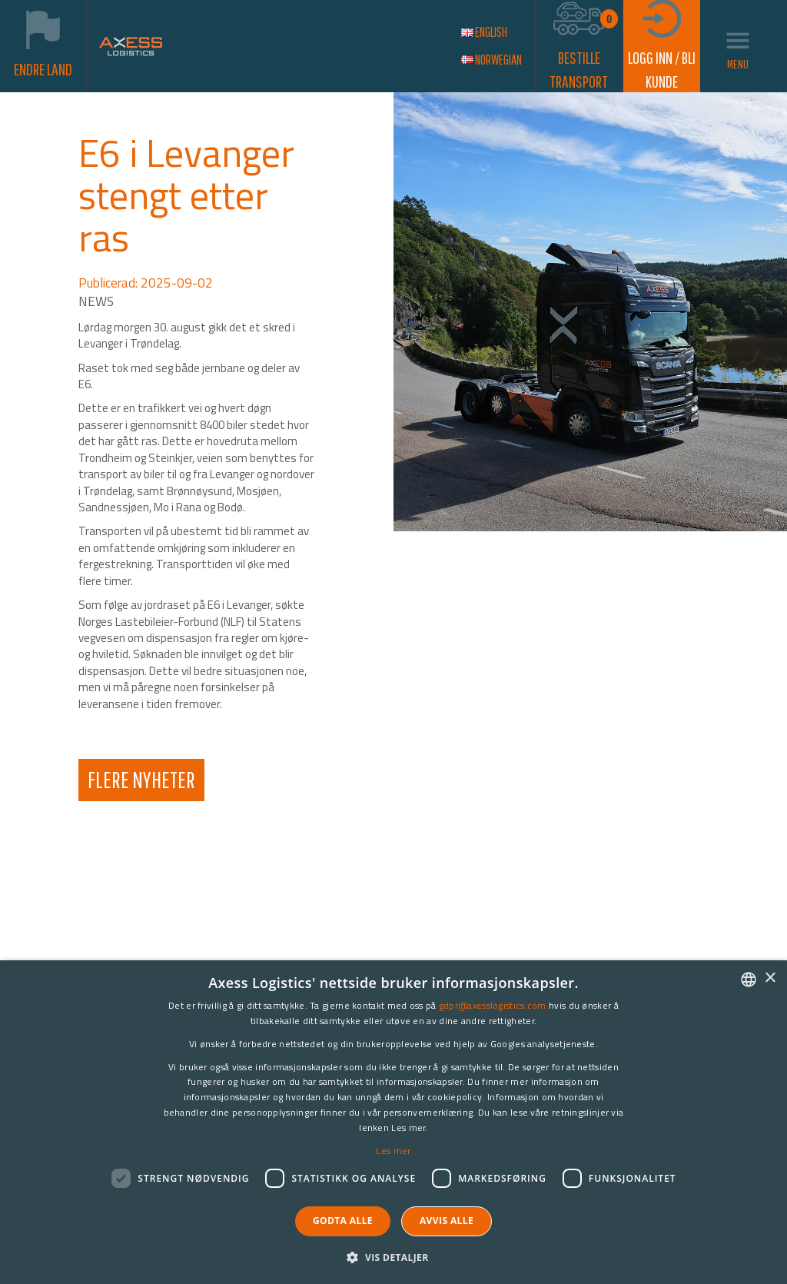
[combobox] (748, 979)
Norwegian (491, 60)
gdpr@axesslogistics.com (492, 1005)
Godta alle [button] (343, 1220)
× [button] (769, 978)
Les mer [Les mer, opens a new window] (393, 1150)
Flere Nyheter (141, 779)
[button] (393, 1257)
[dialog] (393, 1122)
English (484, 32)
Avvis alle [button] (446, 1220)
